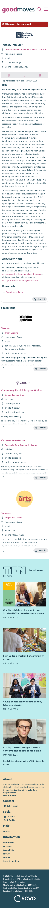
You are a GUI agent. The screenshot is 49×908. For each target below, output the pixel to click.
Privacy (6, 853)
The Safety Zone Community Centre (21, 445)
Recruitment (8, 842)
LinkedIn (11, 817)
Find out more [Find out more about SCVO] (9, 795)
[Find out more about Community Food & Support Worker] (3, 428)
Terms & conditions (11, 861)
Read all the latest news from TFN (18, 761)
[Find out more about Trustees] (3, 369)
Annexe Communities (14, 395)
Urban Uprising (11, 333)
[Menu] (46, 9)
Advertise (7, 846)
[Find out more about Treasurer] (3, 550)
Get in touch (12, 806)
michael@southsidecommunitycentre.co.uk (21, 274)
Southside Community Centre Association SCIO (26, 49)
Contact (6, 831)
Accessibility (8, 850)
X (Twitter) (11, 820)
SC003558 (32, 885)
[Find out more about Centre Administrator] (3, 478)
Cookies (6, 857)
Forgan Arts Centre (13, 517)
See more (7, 576)
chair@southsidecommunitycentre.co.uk (20, 280)
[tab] (9, 75)
